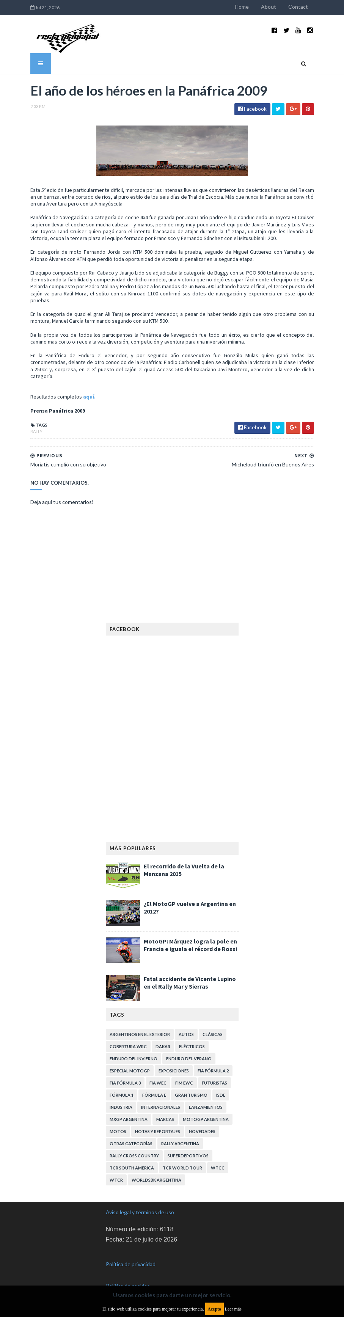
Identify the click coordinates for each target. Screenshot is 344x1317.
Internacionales (160, 1107)
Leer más (233, 1309)
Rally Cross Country (134, 1155)
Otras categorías (131, 1143)
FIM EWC (184, 1082)
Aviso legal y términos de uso (140, 1212)
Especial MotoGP (130, 1070)
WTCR (116, 1179)
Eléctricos (192, 1046)
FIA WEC (158, 1082)
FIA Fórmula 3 (125, 1082)
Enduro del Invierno (133, 1058)
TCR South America (132, 1167)
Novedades (202, 1131)
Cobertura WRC (128, 1046)
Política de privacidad (131, 1264)
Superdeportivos (188, 1155)
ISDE (220, 1095)
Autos (186, 1034)
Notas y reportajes (157, 1131)
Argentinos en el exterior (140, 1034)
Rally (36, 431)
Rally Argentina (180, 1143)
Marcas (165, 1119)
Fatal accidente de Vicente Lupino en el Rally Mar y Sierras (190, 982)
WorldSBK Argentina (156, 1179)
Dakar (163, 1046)
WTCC (218, 1167)
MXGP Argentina (129, 1119)
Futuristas (214, 1082)
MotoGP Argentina (206, 1119)
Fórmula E (154, 1095)
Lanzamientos (206, 1107)
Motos (118, 1131)
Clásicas (213, 1034)
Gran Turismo (191, 1095)
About (268, 6)
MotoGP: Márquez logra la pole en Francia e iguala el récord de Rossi (190, 945)
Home (242, 6)
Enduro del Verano (189, 1058)
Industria (121, 1107)
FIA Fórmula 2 (213, 1070)
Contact (298, 6)
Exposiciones (174, 1070)
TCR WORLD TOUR (182, 1167)
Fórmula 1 (122, 1095)
